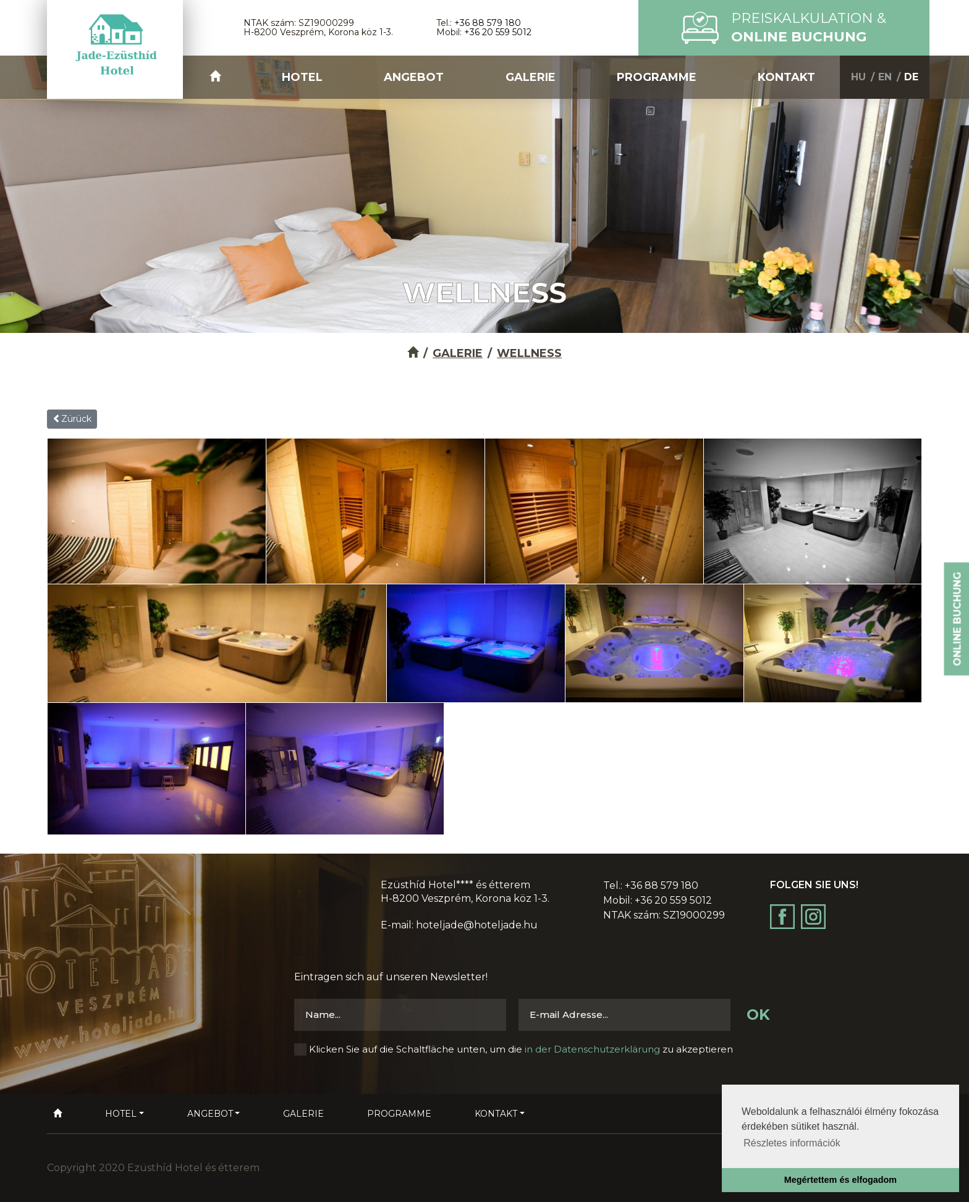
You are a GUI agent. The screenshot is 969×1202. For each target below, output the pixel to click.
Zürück (72, 418)
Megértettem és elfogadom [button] (840, 1180)
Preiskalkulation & (808, 27)
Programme (656, 77)
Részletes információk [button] (791, 1143)
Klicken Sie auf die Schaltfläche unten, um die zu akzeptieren (521, 1049)
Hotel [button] (302, 77)
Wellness (529, 353)
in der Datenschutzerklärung (592, 1049)
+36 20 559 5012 (497, 32)
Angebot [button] (414, 77)
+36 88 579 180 (487, 22)
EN (885, 77)
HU (858, 77)
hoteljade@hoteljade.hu (477, 925)
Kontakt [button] (786, 77)
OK (758, 1014)
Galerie (531, 77)
